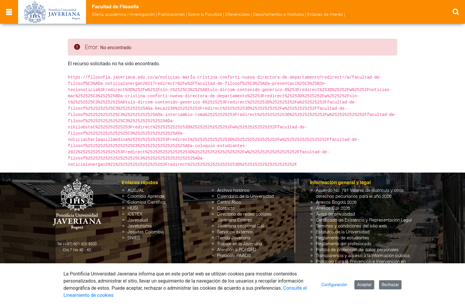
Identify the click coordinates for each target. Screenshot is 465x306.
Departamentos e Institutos (278, 14)
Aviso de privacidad (335, 214)
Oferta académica (109, 14)
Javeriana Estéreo (234, 220)
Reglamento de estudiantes (342, 238)
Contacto (226, 208)
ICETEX (135, 214)
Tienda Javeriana (233, 238)
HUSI (133, 208)
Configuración (334, 284)
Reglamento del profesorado (343, 244)
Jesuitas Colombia (146, 232)
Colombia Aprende (146, 196)
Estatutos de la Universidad (343, 232)
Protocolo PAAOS (234, 256)
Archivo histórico (233, 190)
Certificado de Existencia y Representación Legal (364, 220)
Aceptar (364, 284)
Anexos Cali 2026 (333, 208)
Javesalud (138, 220)
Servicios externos (235, 232)
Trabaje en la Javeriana (239, 244)
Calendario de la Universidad (245, 196)
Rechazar (390, 284)
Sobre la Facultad (205, 14)
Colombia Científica (146, 202)
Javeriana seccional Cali (240, 226)
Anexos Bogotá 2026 (336, 202)
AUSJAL (136, 190)
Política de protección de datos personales (357, 250)
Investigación (142, 14)
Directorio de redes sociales (244, 214)
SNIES (134, 238)
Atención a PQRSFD (236, 250)
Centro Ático (229, 202)
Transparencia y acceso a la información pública (363, 256)
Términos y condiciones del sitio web (351, 226)
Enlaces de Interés (325, 14)
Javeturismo (140, 226)
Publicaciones (171, 14)
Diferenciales (237, 14)
